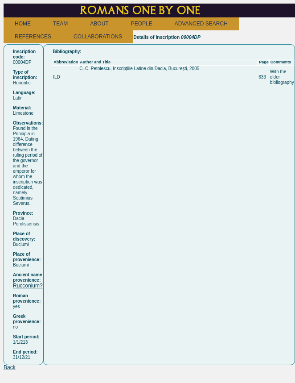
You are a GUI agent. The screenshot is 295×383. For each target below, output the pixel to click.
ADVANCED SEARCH (201, 24)
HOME (23, 24)
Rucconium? (28, 286)
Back (10, 367)
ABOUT (99, 24)
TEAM (60, 24)
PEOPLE (141, 24)
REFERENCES (33, 36)
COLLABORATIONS (98, 36)
